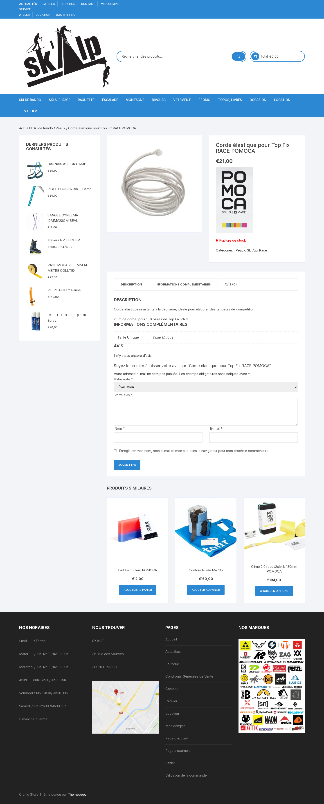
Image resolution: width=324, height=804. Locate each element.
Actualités (28, 4)
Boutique (172, 664)
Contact (88, 4)
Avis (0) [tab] (231, 284)
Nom (120, 428)
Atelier (24, 14)
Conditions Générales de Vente (189, 676)
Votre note (123, 379)
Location (68, 4)
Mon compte (110, 4)
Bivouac (159, 100)
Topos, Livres (230, 100)
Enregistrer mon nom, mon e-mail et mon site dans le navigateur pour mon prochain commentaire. (194, 451)
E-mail (216, 428)
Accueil (24, 128)
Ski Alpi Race (59, 100)
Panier (170, 763)
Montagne (135, 100)
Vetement (182, 100)
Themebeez (77, 794)
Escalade (110, 100)
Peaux (60, 128)
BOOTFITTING (65, 14)
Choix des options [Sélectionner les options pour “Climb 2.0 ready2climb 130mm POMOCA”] (274, 591)
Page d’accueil (176, 738)
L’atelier (49, 4)
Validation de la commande (186, 775)
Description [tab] (131, 284)
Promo (204, 100)
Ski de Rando (30, 100)
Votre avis (124, 395)
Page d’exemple (178, 750)
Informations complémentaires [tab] (183, 284)
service (25, 9)
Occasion (258, 100)
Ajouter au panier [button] (138, 589)
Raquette (86, 100)
